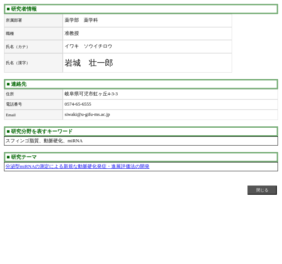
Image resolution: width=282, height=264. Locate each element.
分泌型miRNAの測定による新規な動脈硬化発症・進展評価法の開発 (77, 166)
